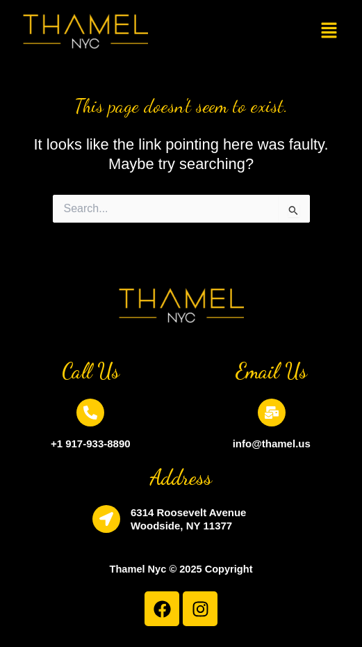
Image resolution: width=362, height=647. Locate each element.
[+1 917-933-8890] (90, 412)
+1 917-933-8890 (91, 443)
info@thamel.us (272, 443)
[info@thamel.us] (272, 412)
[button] (330, 31)
